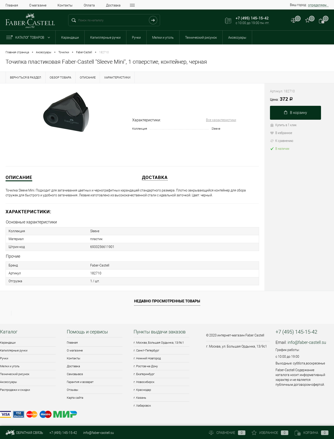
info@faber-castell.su (307, 342)
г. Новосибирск (144, 382)
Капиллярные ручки (105, 37)
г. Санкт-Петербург (146, 350)
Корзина (311, 433)
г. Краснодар (142, 390)
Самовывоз (75, 374)
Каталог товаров (29, 37)
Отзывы (72, 390)
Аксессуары (237, 37)
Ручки (136, 37)
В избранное (281, 132)
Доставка (113, 5)
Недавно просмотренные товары (167, 301)
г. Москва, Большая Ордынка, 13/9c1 (159, 342)
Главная (12, 5)
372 (281, 99)
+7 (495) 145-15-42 (63, 433)
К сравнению (281, 140)
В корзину (295, 112)
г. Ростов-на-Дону (146, 366)
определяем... (318, 5)
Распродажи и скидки (15, 390)
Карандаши (70, 37)
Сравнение (227, 433)
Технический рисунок (201, 37)
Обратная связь (24, 433)
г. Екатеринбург (144, 374)
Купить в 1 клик (283, 124)
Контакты (65, 5)
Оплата (89, 5)
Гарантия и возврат (80, 382)
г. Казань (140, 397)
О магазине (37, 5)
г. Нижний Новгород (147, 358)
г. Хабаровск (142, 405)
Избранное (270, 433)
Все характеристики (221, 120)
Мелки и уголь (163, 37)
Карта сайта (75, 397)
